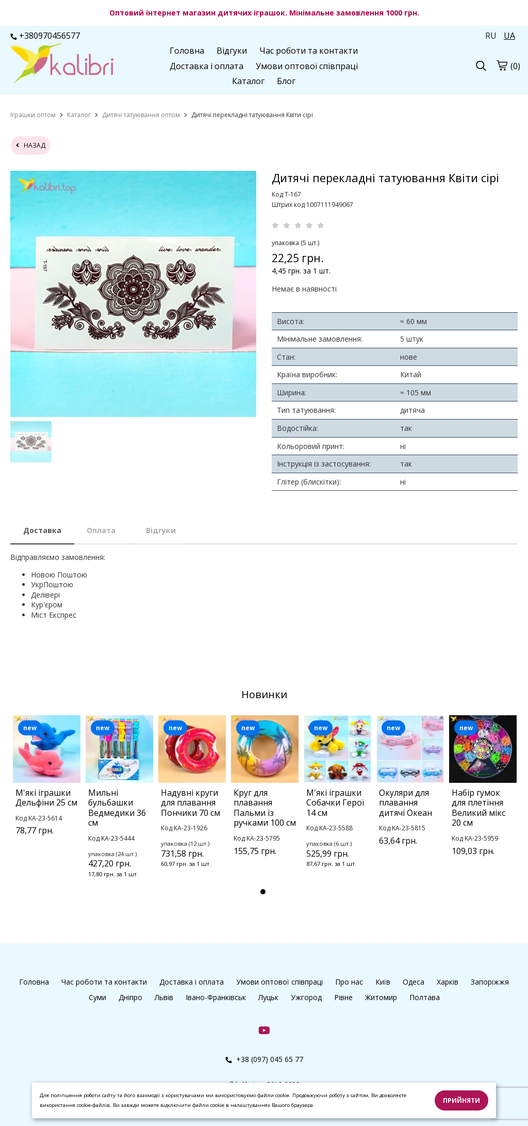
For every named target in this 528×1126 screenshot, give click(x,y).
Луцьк (268, 997)
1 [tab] (263, 891)
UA (509, 35)
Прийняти (461, 1100)
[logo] (61, 64)
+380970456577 (45, 35)
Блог (286, 81)
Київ (382, 982)
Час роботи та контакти (308, 50)
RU (491, 35)
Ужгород (306, 997)
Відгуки (232, 50)
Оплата (101, 530)
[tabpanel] (46, 788)
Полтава (424, 997)
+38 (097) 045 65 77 (264, 1059)
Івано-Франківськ (216, 997)
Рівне (343, 997)
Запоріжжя (490, 982)
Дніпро (130, 997)
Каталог (248, 81)
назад (30, 145)
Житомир (381, 997)
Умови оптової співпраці (307, 66)
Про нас (349, 982)
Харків (447, 982)
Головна (187, 50)
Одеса (413, 982)
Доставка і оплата (206, 66)
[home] (33, 114)
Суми (97, 997)
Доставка (42, 530)
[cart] (502, 65)
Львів (164, 997)
